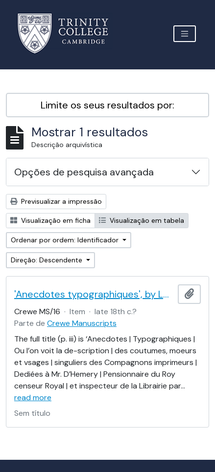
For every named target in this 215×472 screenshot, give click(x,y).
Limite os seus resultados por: (107, 105)
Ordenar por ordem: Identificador (65, 240)
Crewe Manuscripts (82, 323)
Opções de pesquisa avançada (84, 172)
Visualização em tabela (141, 220)
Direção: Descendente (47, 260)
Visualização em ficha (50, 220)
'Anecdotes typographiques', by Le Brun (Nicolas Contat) (94, 294)
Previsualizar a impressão (56, 201)
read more (32, 397)
